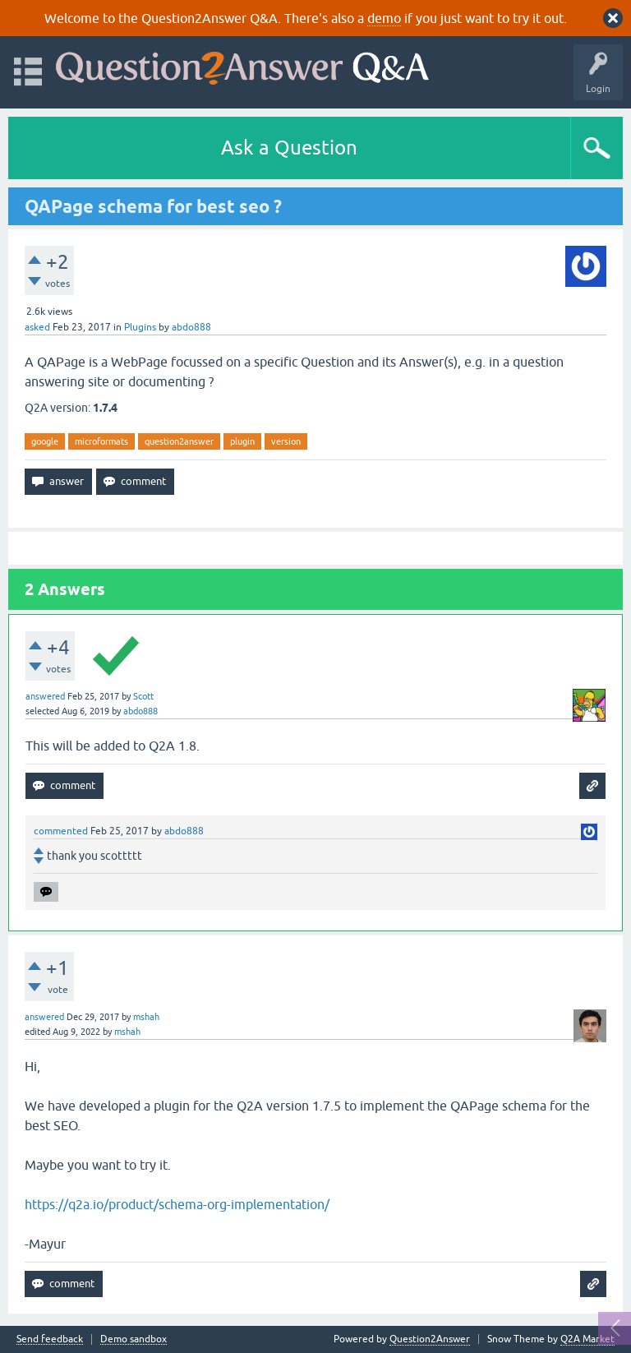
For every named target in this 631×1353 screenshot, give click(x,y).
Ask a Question (289, 147)
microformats (101, 441)
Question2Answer (429, 1339)
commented (61, 831)
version (286, 441)
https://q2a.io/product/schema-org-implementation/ (177, 1204)
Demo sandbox (133, 1339)
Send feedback (49, 1339)
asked (37, 327)
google (44, 441)
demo (384, 18)
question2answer (179, 441)
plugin (242, 441)
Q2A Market (587, 1339)
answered (45, 696)
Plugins (140, 327)
